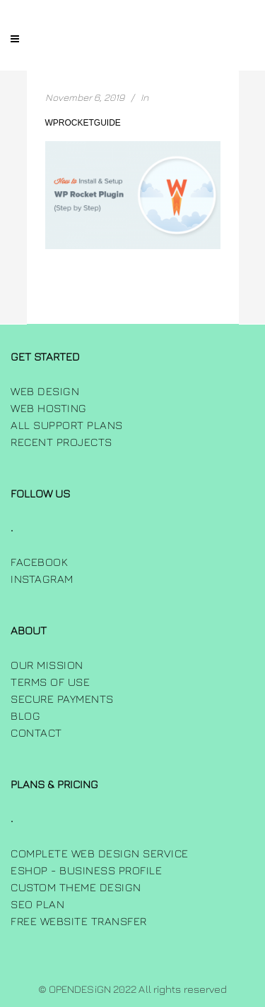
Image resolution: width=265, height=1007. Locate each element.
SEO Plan (37, 904)
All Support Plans (67, 424)
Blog (25, 715)
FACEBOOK (39, 561)
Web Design (45, 391)
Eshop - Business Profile (86, 870)
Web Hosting (49, 408)
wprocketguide (83, 123)
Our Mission (47, 664)
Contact (36, 732)
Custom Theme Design (76, 887)
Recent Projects (61, 441)
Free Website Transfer (79, 921)
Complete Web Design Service (100, 853)
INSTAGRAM (42, 578)
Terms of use (50, 681)
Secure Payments (62, 698)
